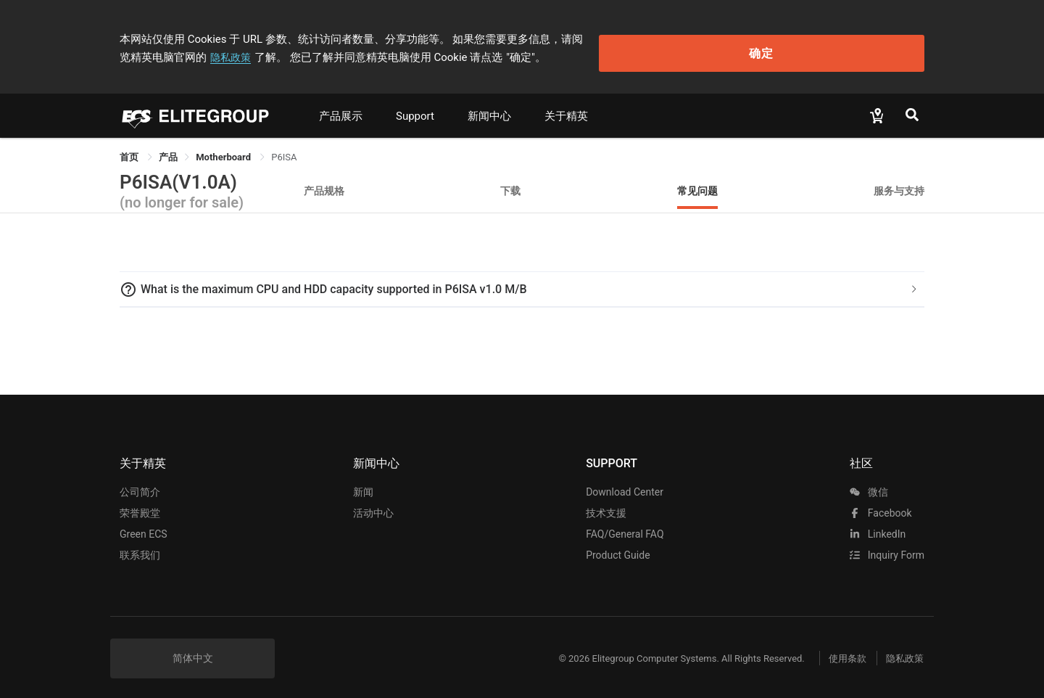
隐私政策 (695, 34)
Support (415, 106)
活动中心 (373, 503)
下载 (510, 181)
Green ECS (143, 524)
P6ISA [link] (284, 147)
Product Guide (618, 545)
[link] (168, 147)
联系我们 (140, 545)
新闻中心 (489, 106)
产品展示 (340, 106)
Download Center (624, 482)
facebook (880, 503)
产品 (168, 147)
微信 (868, 482)
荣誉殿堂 (140, 503)
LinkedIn (878, 524)
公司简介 (140, 482)
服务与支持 (899, 181)
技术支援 (606, 503)
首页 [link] (130, 147)
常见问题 (697, 181)
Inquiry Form (887, 545)
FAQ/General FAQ (624, 524)
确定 (851, 44)
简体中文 (193, 648)
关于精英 (566, 106)
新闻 (363, 482)
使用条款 (834, 649)
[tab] (522, 280)
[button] (522, 280)
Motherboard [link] (224, 147)
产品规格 (324, 181)
